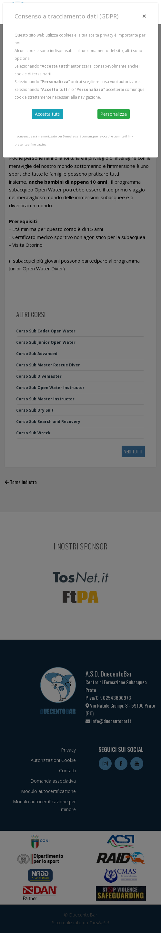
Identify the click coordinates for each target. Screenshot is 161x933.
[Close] (144, 16)
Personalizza (113, 114)
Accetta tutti (47, 114)
